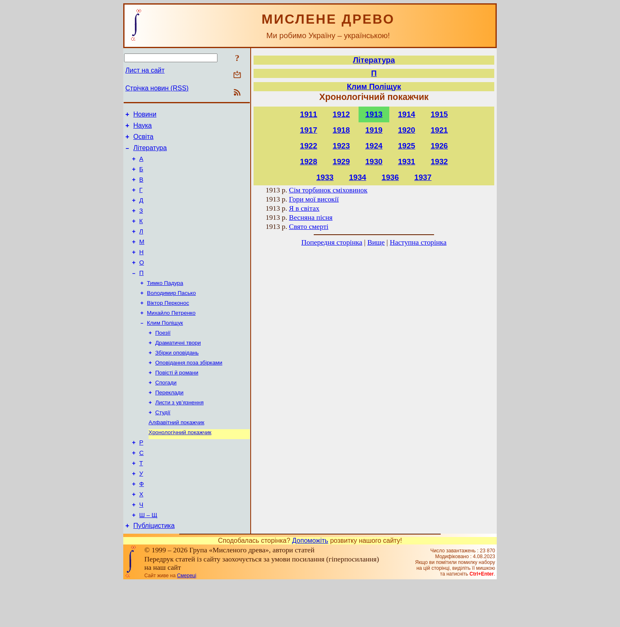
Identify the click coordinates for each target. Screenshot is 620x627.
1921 (439, 130)
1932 (439, 161)
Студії (163, 444)
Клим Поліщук (165, 347)
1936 (390, 177)
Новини (144, 115)
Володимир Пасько (171, 314)
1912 (341, 114)
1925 (406, 145)
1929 (341, 161)
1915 (439, 114)
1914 (406, 114)
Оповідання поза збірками (188, 390)
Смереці (186, 620)
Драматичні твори (178, 368)
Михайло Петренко (171, 336)
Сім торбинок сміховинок (328, 190)
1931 (406, 161)
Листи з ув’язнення (179, 433)
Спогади (165, 411)
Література (150, 152)
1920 (406, 130)
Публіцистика (154, 570)
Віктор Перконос (168, 325)
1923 (341, 145)
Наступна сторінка (418, 242)
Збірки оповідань (177, 379)
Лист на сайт (145, 70)
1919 (374, 130)
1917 (308, 130)
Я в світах (304, 208)
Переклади (169, 422)
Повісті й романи (176, 401)
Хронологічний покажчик (180, 465)
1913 (374, 114)
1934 (357, 177)
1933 (325, 177)
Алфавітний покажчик (176, 455)
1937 (423, 177)
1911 (308, 114)
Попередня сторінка (331, 242)
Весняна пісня (310, 217)
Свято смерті (308, 227)
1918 (341, 130)
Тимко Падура (165, 304)
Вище (376, 242)
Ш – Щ (148, 558)
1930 (374, 161)
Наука (142, 127)
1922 (308, 145)
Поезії (163, 358)
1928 (308, 161)
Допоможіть (310, 584)
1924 (374, 145)
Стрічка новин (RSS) (156, 88)
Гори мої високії (314, 199)
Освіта (143, 140)
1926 (439, 145)
